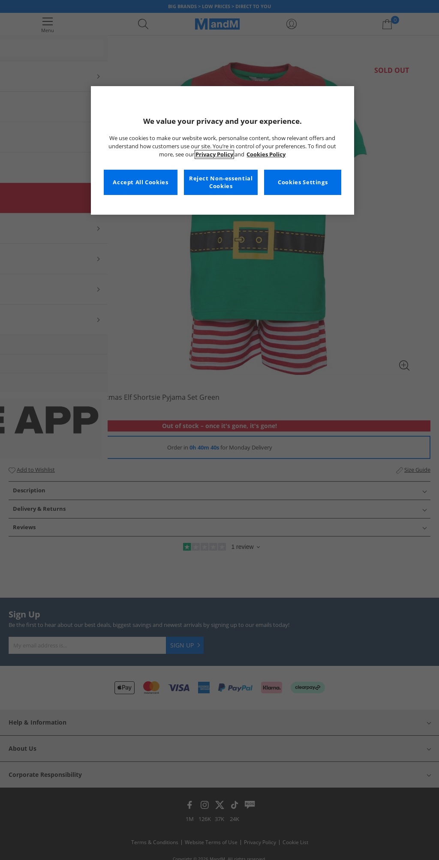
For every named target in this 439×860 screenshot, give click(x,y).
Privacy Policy (214, 154)
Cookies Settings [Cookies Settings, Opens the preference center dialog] (303, 182)
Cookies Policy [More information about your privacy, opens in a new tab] (266, 154)
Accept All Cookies (140, 182)
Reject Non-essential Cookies (221, 182)
